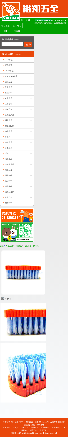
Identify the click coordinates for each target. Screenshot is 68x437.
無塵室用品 (9, 115)
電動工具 (8, 87)
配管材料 (8, 203)
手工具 (7, 137)
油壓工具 (8, 131)
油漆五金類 (9, 192)
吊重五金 (8, 197)
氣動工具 (8, 98)
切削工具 (8, 142)
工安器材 (8, 104)
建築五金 (8, 82)
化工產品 (8, 159)
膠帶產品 (8, 186)
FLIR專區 (9, 60)
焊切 (7, 153)
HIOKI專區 (9, 71)
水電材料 (8, 93)
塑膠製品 (8, 175)
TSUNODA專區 (11, 76)
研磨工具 (8, 148)
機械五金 (8, 109)
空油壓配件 (9, 126)
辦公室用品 (9, 164)
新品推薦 (8, 65)
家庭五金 (8, 170)
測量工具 (8, 120)
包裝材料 (8, 181)
